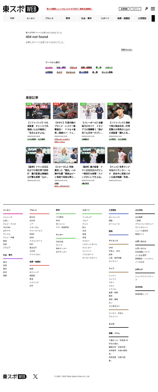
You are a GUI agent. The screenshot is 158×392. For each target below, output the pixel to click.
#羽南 (57, 183)
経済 (5, 272)
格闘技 (32, 276)
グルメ (111, 286)
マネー (111, 282)
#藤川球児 (85, 183)
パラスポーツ (87, 254)
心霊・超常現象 (115, 258)
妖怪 (110, 254)
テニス (85, 224)
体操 (84, 234)
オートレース (114, 224)
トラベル (112, 289)
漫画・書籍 (113, 299)
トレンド (112, 279)
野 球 (98, 67)
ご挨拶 (138, 220)
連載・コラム (114, 333)
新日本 (32, 217)
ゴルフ (85, 220)
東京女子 (33, 248)
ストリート (87, 251)
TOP (12, 18)
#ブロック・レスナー (62, 139)
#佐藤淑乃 (85, 139)
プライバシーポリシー (144, 224)
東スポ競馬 (83, 72)
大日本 (32, 251)
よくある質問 (140, 255)
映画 (5, 241)
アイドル (6, 234)
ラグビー (86, 241)
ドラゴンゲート (36, 241)
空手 (31, 286)
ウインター (87, 248)
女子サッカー (61, 252)
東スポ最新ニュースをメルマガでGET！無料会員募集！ (70, 9)
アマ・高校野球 (62, 227)
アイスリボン (35, 254)
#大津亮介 (112, 139)
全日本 (32, 220)
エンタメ (31, 18)
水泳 (84, 231)
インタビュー (114, 306)
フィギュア (87, 217)
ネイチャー (113, 261)
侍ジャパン (60, 224)
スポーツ (105, 18)
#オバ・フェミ (60, 142)
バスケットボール (89, 244)
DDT (31, 244)
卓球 (84, 237)
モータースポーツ (89, 258)
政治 (5, 262)
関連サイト (139, 234)
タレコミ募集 (107, 72)
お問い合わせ (140, 248)
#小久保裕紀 (31, 139)
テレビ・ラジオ (9, 224)
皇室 (5, 265)
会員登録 (124, 9)
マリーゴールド (36, 231)
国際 (5, 276)
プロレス (49, 18)
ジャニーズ (7, 217)
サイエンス (70, 72)
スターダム (34, 227)
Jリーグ (59, 245)
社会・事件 (86, 18)
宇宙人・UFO (114, 251)
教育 (110, 296)
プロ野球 (59, 217)
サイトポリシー (141, 227)
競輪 (110, 220)
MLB (58, 220)
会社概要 (139, 217)
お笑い (6, 220)
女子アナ (6, 231)
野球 (68, 18)
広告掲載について (142, 252)
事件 (5, 269)
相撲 (31, 269)
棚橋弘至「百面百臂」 (118, 347)
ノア (31, 224)
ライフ (59, 72)
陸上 (84, 227)
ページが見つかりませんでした (49, 33)
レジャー (112, 276)
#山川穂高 (41, 139)
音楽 (5, 244)
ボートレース (114, 217)
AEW (32, 237)
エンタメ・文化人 (116, 313)
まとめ (111, 324)
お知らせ (139, 269)
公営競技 (142, 18)
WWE (32, 234)
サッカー (59, 235)
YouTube (6, 227)
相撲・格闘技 (123, 18)
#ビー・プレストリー (62, 186)
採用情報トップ (141, 294)
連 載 (95, 72)
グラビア (6, 248)
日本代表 (59, 242)
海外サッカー (61, 248)
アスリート (113, 316)
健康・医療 (113, 292)
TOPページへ (126, 50)
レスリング (34, 282)
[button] (153, 18)
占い (110, 303)
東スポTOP (30, 33)
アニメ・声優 (8, 237)
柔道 (31, 279)
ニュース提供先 (141, 231)
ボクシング (34, 272)
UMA (111, 248)
